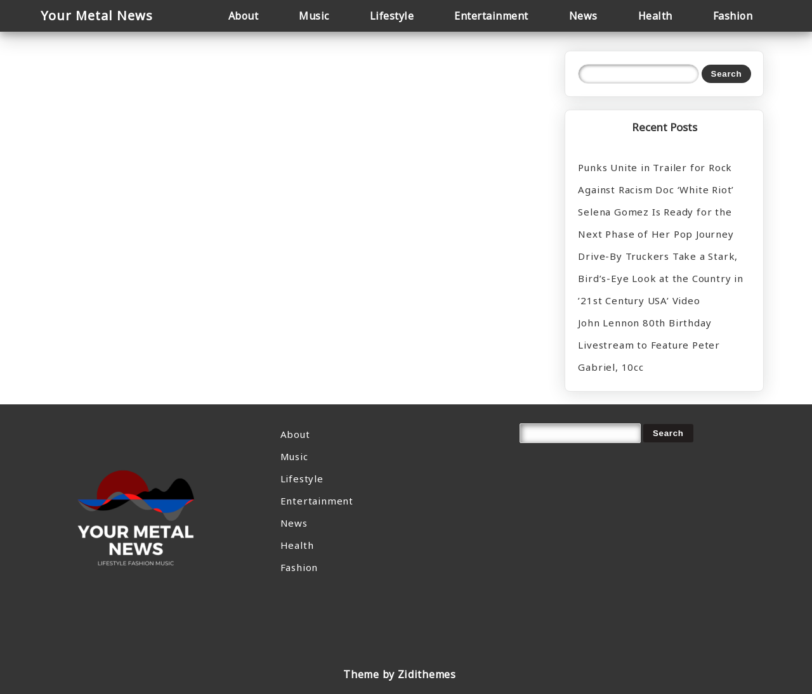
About (295, 434)
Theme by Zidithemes (399, 674)
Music (294, 456)
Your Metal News (97, 15)
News (294, 523)
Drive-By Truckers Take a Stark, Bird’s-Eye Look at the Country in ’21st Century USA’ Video (660, 278)
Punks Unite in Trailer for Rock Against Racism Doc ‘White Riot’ (656, 178)
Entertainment (316, 500)
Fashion (299, 567)
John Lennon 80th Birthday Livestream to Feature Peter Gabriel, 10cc (649, 344)
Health (297, 545)
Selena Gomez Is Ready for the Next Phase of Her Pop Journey (655, 222)
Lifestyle (302, 478)
